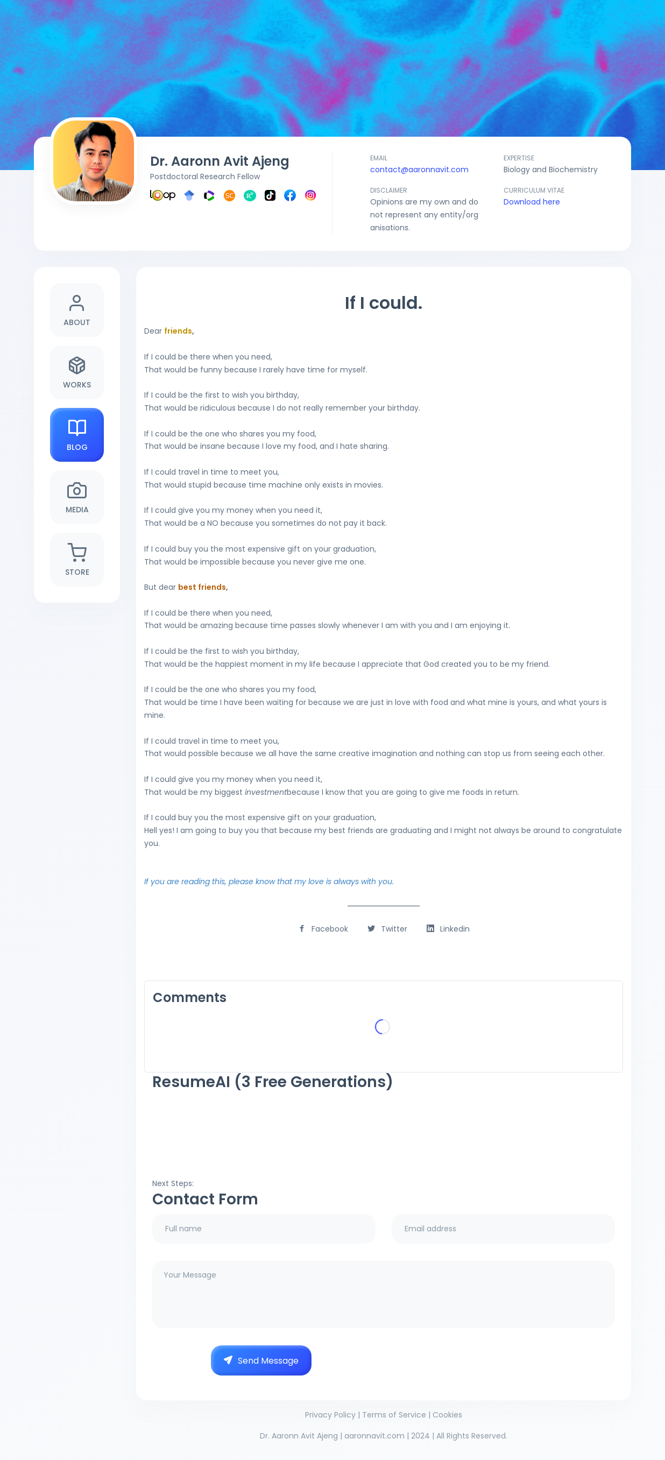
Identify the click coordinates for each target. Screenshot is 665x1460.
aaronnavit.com (374, 1435)
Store (77, 559)
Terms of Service (394, 1414)
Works (77, 372)
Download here (532, 201)
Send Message (261, 1361)
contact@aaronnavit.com (419, 169)
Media (77, 497)
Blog (77, 435)
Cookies (447, 1414)
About (76, 310)
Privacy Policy (330, 1414)
